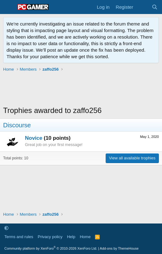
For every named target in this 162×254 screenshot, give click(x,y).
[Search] (155, 7)
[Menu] (8, 7)
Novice (33, 138)
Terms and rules (18, 236)
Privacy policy (50, 236)
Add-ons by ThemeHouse (119, 248)
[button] (6, 228)
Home (85, 236)
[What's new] (142, 7)
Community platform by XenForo (50, 248)
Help (71, 236)
